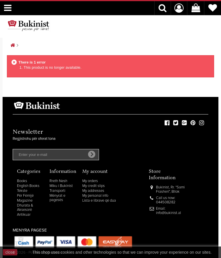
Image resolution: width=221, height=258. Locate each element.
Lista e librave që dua (99, 200)
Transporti (57, 191)
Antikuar (24, 215)
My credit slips (93, 186)
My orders (90, 181)
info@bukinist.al (168, 213)
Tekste (22, 191)
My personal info (95, 196)
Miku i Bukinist (61, 186)
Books (22, 181)
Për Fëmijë (25, 196)
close (10, 252)
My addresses (93, 191)
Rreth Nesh (58, 181)
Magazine (25, 200)
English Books (28, 186)
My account (95, 171)
